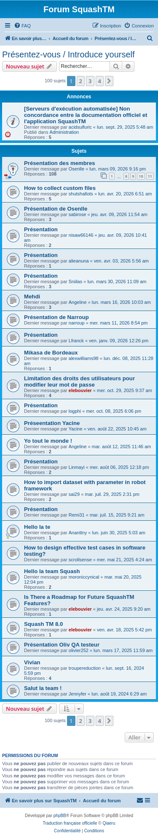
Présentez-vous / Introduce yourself (68, 54)
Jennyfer (77, 693)
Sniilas (75, 281)
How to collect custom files (60, 188)
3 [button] (89, 81)
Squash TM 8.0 (43, 624)
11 (150, 176)
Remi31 (77, 514)
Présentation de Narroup (56, 317)
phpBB (60, 815)
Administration (64, 132)
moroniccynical (84, 576)
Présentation (41, 229)
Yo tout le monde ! (48, 441)
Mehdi (32, 296)
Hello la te (37, 527)
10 (141, 176)
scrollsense (80, 559)
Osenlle (76, 168)
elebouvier (80, 390)
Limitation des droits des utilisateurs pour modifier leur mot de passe (79, 381)
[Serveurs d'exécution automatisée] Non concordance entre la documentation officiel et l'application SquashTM (85, 115)
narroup (77, 322)
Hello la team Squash (52, 571)
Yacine (76, 428)
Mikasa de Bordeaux (51, 352)
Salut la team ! (43, 688)
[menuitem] (22, 26)
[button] (109, 81)
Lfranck (76, 340)
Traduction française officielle (70, 823)
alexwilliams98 (84, 358)
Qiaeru (108, 823)
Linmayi (77, 467)
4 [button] (99, 81)
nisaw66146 (81, 235)
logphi (75, 411)
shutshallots (81, 193)
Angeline (78, 302)
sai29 (74, 494)
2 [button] (80, 81)
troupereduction (85, 668)
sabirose (77, 214)
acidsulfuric (80, 127)
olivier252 (78, 650)
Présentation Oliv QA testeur (61, 644)
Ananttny (78, 532)
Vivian (32, 662)
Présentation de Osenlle (55, 209)
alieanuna (79, 260)
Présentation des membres (59, 163)
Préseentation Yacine (52, 423)
